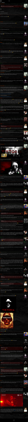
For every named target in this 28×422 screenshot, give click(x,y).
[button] (22, 2)
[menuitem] (27, 417)
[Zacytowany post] (4, 191)
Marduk (3, 2)
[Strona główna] (1, 1)
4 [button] (24, 2)
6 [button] (25, 2)
